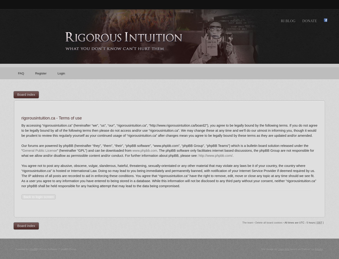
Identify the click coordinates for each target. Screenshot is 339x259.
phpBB (33, 249)
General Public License (40, 150)
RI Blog (288, 21)
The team (247, 222)
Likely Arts (283, 249)
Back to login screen (38, 197)
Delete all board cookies (268, 222)
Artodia (319, 249)
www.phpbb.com (145, 150)
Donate (309, 21)
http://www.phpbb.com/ (216, 155)
